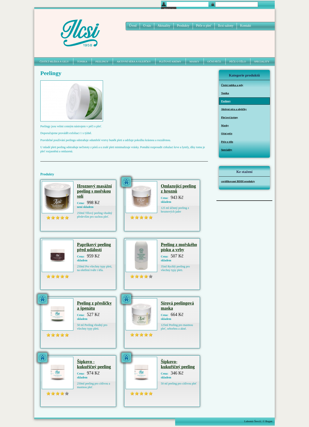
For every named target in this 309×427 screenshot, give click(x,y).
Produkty (183, 25)
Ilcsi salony (225, 25)
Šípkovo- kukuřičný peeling (178, 364)
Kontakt (245, 25)
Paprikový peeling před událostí (94, 247)
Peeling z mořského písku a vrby (179, 247)
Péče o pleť (204, 25)
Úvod (133, 25)
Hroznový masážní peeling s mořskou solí (94, 191)
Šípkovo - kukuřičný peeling (94, 364)
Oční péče (214, 61)
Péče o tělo (237, 61)
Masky (194, 61)
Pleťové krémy (170, 61)
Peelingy (102, 61)
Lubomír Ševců (252, 421)
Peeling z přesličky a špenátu (94, 306)
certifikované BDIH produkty (238, 181)
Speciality (261, 61)
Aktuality (163, 25)
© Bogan (267, 421)
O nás (147, 25)
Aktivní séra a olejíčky (134, 61)
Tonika (82, 61)
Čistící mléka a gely (54, 61)
